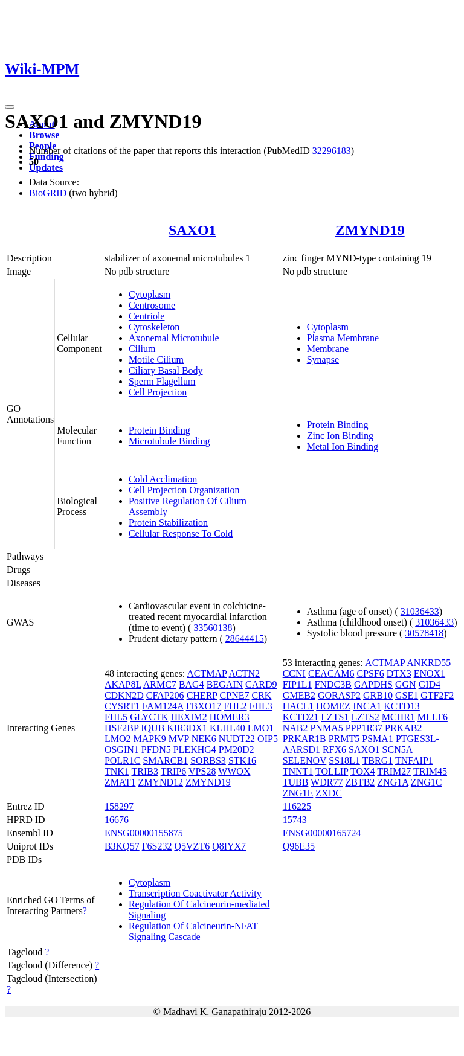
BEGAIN (225, 684)
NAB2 (295, 728)
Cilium (142, 349)
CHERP (202, 695)
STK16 (242, 760)
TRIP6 (174, 771)
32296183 (331, 151)
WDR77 (327, 782)
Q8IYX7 (229, 846)
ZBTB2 (360, 782)
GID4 (429, 684)
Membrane (328, 349)
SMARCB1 (165, 760)
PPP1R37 (364, 728)
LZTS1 (335, 717)
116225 (297, 806)
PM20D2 (236, 749)
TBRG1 (377, 760)
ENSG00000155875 (144, 833)
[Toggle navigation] (9, 107)
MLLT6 (432, 717)
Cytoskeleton (154, 327)
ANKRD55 (429, 663)
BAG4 (191, 684)
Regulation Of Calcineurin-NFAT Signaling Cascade (193, 931)
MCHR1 (398, 717)
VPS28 (202, 771)
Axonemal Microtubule (174, 338)
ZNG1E (298, 793)
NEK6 (204, 739)
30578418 (424, 633)
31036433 (420, 611)
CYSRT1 (122, 706)
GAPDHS (373, 684)
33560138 (212, 627)
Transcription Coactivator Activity (195, 893)
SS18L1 (344, 760)
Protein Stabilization (168, 522)
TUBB (296, 782)
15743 (295, 819)
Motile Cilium (156, 359)
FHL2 (235, 706)
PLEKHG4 (194, 749)
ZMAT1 (120, 782)
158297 (119, 806)
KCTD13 (402, 706)
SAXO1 (192, 230)
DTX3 (399, 673)
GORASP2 (339, 695)
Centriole (147, 316)
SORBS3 (208, 760)
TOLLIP (331, 771)
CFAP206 (165, 695)
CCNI (294, 673)
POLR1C (123, 760)
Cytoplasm (149, 294)
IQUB (152, 728)
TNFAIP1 (414, 760)
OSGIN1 (122, 749)
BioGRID (47, 193)
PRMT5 (344, 739)
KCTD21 (301, 717)
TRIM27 (394, 771)
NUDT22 (237, 739)
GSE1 (406, 695)
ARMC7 (159, 684)
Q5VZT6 (192, 846)
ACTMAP (207, 673)
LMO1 (261, 728)
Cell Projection (158, 392)
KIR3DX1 (187, 728)
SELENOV (305, 760)
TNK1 (117, 771)
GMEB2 (299, 695)
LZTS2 (365, 717)
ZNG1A (392, 782)
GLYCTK (149, 717)
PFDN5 (156, 749)
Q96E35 (299, 846)
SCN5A (397, 749)
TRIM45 (430, 771)
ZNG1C (426, 782)
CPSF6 (370, 673)
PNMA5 (326, 728)
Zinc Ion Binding (340, 435)
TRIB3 (145, 771)
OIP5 (267, 739)
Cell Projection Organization (184, 490)
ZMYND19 (370, 230)
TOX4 (362, 771)
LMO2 (118, 739)
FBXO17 (204, 706)
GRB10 (378, 695)
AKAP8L (123, 684)
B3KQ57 (122, 846)
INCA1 (367, 706)
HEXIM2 (188, 717)
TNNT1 (298, 771)
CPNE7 (235, 695)
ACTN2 (244, 673)
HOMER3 (230, 717)
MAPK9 (149, 739)
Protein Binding (159, 430)
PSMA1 (377, 739)
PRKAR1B (304, 739)
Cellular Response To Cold (181, 533)
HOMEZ (333, 706)
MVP (179, 739)
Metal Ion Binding (342, 446)
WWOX (234, 771)
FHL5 (116, 717)
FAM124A (163, 706)
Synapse (323, 359)
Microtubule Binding (169, 441)
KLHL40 (227, 728)
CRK (262, 695)
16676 (117, 819)
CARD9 (261, 684)
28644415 (244, 638)
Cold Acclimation (163, 479)
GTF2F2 (437, 695)
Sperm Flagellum (162, 381)
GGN (405, 684)
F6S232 (157, 846)
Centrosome (152, 305)
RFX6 (334, 749)
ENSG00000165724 (322, 833)
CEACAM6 (331, 673)
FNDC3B (333, 684)
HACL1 (298, 706)
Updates (46, 167)
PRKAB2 (403, 728)
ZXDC (328, 793)
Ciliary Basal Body (166, 370)
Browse (44, 135)
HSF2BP (121, 728)
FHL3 (261, 706)
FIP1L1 (297, 684)
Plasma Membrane (343, 338)
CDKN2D (124, 695)
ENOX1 (429, 673)
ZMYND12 (160, 782)
